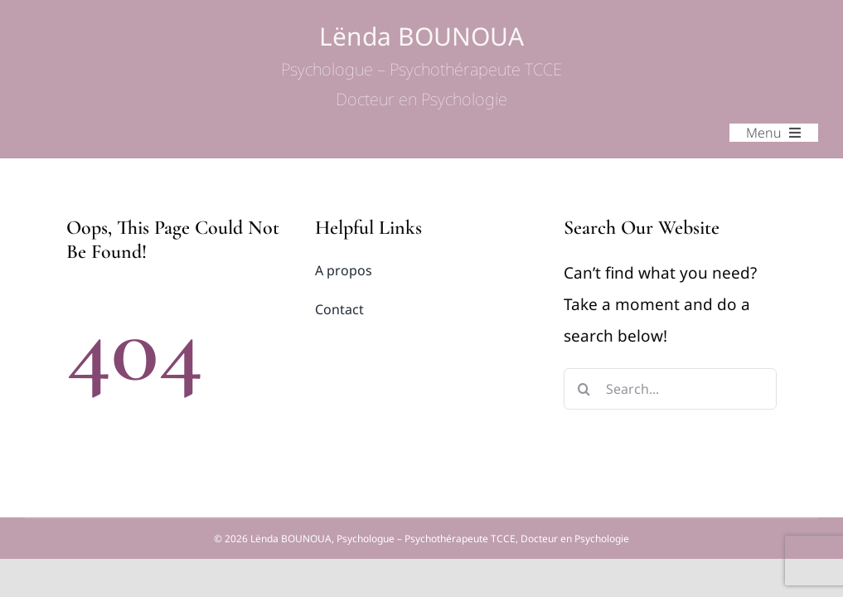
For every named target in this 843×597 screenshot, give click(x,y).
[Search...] (670, 389)
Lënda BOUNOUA (421, 66)
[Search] (584, 389)
